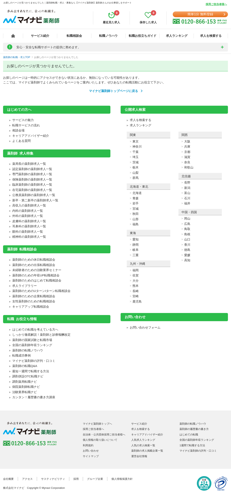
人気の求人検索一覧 (143, 445)
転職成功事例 (21, 355)
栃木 (135, 167)
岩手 (135, 203)
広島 (187, 223)
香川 (187, 244)
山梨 (135, 172)
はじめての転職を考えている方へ (35, 329)
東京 (135, 141)
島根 (187, 234)
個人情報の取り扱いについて (100, 439)
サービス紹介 (40, 35)
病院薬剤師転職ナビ (26, 386)
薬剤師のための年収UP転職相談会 (35, 275)
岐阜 (135, 249)
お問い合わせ (91, 450)
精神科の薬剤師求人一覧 (29, 236)
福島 (135, 224)
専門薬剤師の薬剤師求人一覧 (32, 174)
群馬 (135, 177)
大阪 (187, 141)
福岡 (135, 270)
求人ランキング (176, 35)
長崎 (135, 291)
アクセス (27, 478)
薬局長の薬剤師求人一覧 (29, 163)
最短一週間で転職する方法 (30, 371)
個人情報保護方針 (122, 478)
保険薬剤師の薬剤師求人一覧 (32, 179)
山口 (187, 239)
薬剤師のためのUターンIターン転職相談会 (41, 291)
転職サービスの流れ (26, 125)
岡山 (187, 218)
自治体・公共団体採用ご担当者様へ (104, 434)
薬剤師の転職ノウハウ (27, 350)
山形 (135, 219)
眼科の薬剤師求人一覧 (27, 231)
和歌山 (188, 167)
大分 (135, 280)
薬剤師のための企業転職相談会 (33, 296)
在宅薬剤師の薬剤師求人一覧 (32, 190)
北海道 (137, 193)
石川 (187, 198)
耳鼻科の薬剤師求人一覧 (29, 226)
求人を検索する (211, 35)
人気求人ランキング (143, 439)
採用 (76, 478)
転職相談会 (74, 35)
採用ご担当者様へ (216, 4)
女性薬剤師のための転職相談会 (33, 301)
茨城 (135, 162)
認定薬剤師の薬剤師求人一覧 (32, 169)
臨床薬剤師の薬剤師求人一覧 (32, 184)
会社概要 (8, 478)
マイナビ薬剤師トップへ (97, 423)
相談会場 (18, 130)
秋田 (135, 213)
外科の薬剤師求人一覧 (27, 216)
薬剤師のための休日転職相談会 (33, 259)
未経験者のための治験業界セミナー (36, 270)
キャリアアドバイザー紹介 (30, 135)
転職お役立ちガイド (142, 35)
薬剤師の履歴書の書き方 (194, 429)
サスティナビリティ (53, 478)
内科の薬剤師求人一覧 (27, 210)
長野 (187, 182)
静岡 (135, 244)
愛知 (135, 239)
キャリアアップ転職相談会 (30, 306)
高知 (187, 260)
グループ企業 (95, 478)
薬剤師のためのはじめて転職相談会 (36, 280)
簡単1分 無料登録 (200, 14)
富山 (187, 193)
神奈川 (137, 146)
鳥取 (187, 229)
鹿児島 (137, 301)
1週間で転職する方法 (192, 445)
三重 (135, 255)
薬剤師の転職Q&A (24, 366)
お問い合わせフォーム (145, 327)
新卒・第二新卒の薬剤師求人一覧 (35, 200)
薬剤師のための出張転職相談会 (33, 265)
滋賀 (187, 157)
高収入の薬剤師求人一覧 (29, 205)
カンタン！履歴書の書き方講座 (33, 397)
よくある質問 (21, 140)
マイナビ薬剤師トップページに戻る (113, 91)
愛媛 (187, 255)
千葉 (135, 152)
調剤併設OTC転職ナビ (27, 376)
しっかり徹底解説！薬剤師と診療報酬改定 (41, 334)
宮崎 (135, 296)
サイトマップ (91, 456)
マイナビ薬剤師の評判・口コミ (33, 360)
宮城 (135, 208)
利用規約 (88, 445)
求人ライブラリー (24, 285)
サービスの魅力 (23, 120)
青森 (135, 198)
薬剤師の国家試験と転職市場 (32, 340)
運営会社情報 (139, 456)
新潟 (187, 188)
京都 (187, 152)
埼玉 (135, 157)
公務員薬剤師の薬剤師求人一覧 (33, 195)
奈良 (187, 162)
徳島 (187, 249)
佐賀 (135, 275)
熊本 (135, 285)
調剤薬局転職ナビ (24, 381)
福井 (187, 203)
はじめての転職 (188, 434)
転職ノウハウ (108, 35)
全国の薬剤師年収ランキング (32, 345)
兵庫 (187, 146)
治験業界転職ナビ (24, 392)
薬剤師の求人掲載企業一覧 (147, 450)
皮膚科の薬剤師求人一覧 (29, 221)
